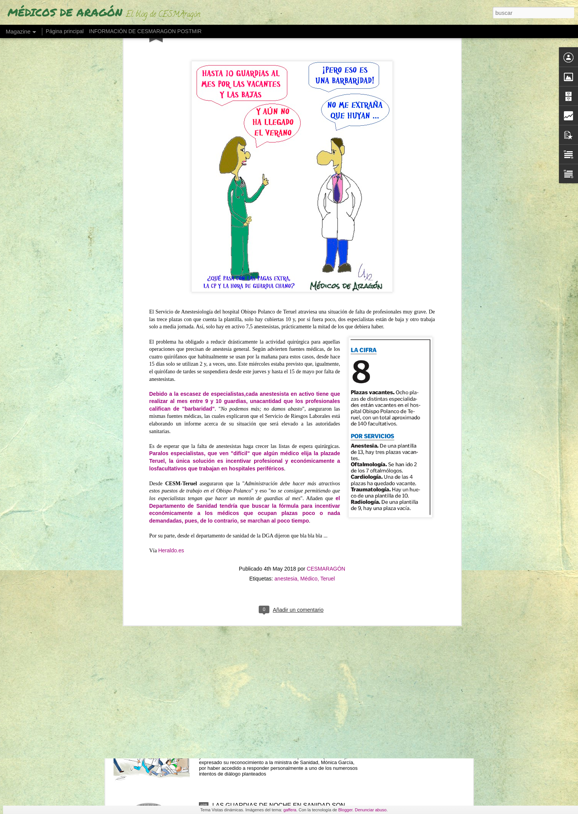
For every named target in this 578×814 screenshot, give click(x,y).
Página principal (65, 31)
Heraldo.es (171, 350)
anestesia (285, 379)
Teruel (327, 379)
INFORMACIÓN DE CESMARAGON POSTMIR (145, 31)
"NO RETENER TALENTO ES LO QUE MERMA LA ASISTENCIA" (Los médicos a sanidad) (281, 722)
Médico (308, 379)
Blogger (345, 810)
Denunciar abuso (370, 810)
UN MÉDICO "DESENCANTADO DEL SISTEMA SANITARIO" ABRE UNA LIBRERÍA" (277, 636)
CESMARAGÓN (326, 369)
